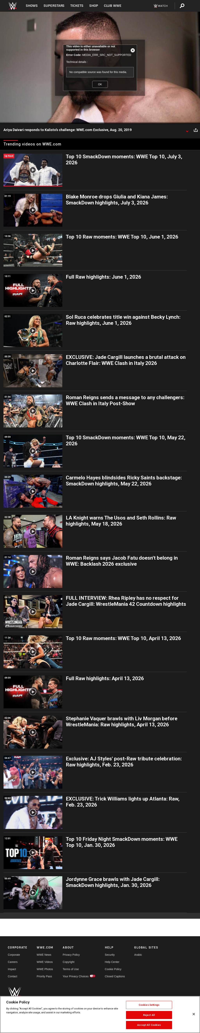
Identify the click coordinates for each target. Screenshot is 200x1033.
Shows (32, 6)
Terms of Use (71, 969)
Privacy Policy (71, 954)
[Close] (193, 1014)
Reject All (149, 1015)
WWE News (44, 954)
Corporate (14, 954)
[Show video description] (187, 130)
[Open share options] (195, 130)
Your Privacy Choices (76, 976)
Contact (12, 976)
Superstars (54, 6)
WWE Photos (45, 969)
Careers (13, 961)
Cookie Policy (113, 969)
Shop (93, 6)
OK (100, 84)
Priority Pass (44, 976)
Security (110, 954)
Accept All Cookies (149, 1024)
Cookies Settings (149, 1004)
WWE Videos (45, 961)
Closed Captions (115, 976)
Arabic (138, 954)
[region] (100, 1014)
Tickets (76, 6)
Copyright (68, 961)
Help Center (112, 961)
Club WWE (112, 6)
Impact (12, 969)
